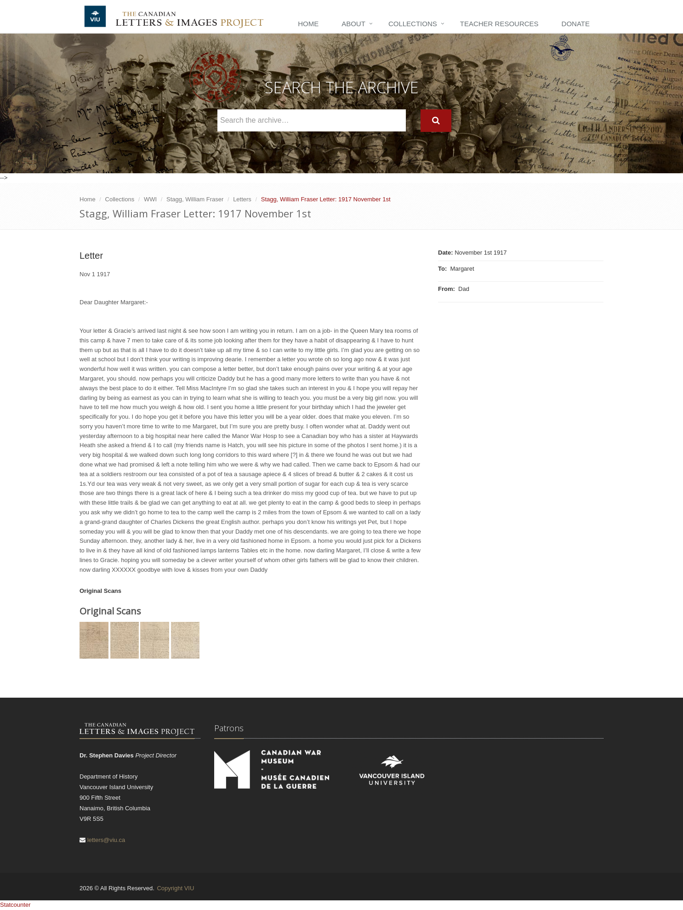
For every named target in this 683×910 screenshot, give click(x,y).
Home (308, 24)
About (353, 24)
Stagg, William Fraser (194, 199)
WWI (150, 199)
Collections (412, 24)
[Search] (436, 120)
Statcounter (15, 904)
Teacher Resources (499, 24)
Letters (242, 199)
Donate (576, 24)
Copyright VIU (175, 888)
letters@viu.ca (106, 839)
